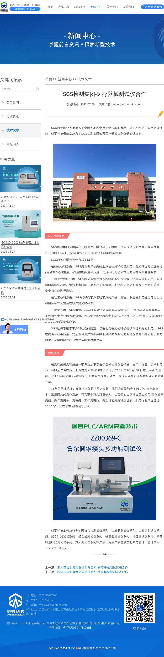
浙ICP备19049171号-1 (62, 648)
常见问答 (13, 144)
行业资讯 (13, 116)
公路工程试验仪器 (58, 623)
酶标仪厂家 (38, 623)
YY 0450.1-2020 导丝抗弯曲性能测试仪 (20, 199)
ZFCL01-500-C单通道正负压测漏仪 (20, 290)
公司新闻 (13, 102)
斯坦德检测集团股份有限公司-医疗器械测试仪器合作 (92, 567)
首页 (50, 6)
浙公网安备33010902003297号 (96, 648)
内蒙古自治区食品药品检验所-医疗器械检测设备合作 (92, 572)
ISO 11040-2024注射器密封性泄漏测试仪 (20, 244)
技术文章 (13, 130)
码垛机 (26, 623)
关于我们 (112, 6)
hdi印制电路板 (70, 627)
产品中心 (63, 6)
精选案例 (79, 6)
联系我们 (128, 6)
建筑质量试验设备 (81, 623)
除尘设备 (86, 627)
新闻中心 (96, 6)
